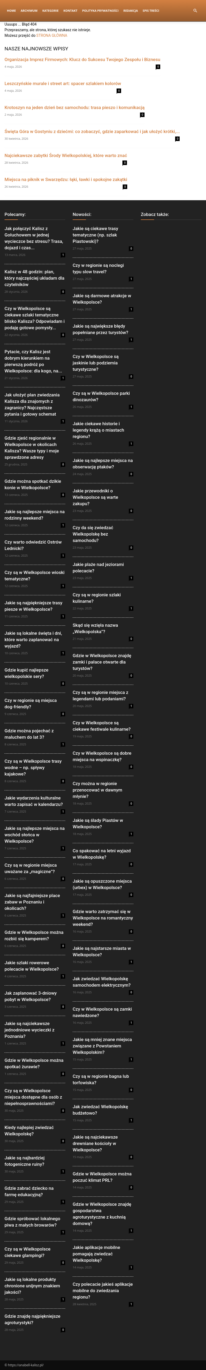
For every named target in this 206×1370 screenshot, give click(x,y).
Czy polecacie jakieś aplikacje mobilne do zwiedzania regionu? (103, 1290)
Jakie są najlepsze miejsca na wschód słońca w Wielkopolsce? (35, 835)
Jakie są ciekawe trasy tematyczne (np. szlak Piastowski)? (95, 235)
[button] (195, 10)
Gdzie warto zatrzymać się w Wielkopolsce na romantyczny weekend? (103, 918)
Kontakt (70, 11)
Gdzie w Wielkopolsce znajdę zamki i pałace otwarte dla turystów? (102, 662)
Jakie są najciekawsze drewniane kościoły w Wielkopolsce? (95, 1143)
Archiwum (29, 11)
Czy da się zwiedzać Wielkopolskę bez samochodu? (93, 534)
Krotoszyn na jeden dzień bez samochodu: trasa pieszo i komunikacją (75, 107)
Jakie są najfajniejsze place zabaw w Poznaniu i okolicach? (32, 902)
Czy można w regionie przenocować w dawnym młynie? (97, 790)
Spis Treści (151, 11)
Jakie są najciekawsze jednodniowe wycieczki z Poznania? (30, 1030)
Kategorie (50, 11)
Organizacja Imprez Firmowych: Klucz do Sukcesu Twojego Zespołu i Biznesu (82, 59)
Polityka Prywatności (100, 11)
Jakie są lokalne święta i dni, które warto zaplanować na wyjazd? (33, 639)
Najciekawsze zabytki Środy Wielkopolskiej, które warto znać (66, 155)
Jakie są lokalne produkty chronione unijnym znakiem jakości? (32, 1286)
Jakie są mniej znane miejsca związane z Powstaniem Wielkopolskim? (102, 1046)
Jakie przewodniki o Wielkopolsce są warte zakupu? (95, 497)
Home (11, 11)
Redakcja (130, 11)
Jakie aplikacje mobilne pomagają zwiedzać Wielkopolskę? (96, 1254)
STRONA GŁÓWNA (51, 35)
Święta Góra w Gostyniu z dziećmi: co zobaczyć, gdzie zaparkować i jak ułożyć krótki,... (92, 131)
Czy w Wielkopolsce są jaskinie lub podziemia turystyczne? (96, 363)
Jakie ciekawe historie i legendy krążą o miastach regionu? (98, 430)
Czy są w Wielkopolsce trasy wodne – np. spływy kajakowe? (33, 767)
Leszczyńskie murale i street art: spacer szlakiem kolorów (63, 83)
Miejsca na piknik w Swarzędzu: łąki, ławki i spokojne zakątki (66, 179)
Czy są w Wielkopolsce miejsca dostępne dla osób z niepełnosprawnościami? (33, 1097)
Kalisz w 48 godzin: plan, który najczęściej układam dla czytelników (34, 278)
